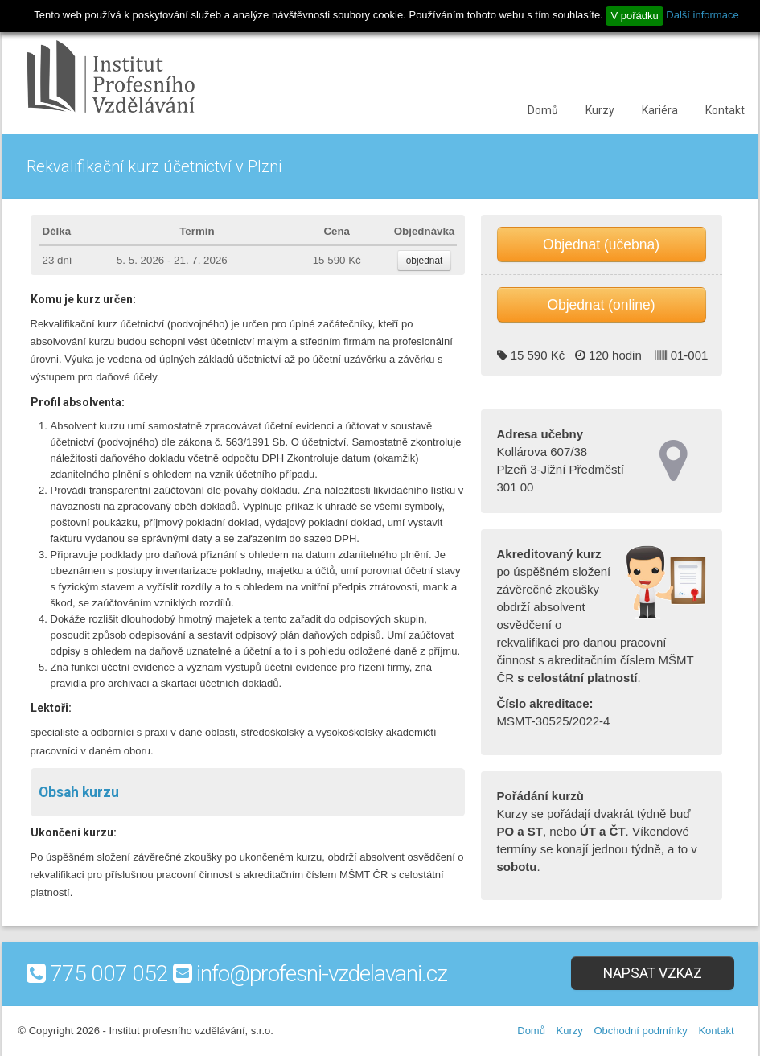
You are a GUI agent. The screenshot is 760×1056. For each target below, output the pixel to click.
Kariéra (660, 110)
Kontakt (725, 110)
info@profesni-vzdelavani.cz (321, 973)
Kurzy (599, 110)
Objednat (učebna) (601, 244)
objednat (424, 260)
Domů (543, 110)
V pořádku (634, 16)
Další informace (702, 15)
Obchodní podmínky (640, 1031)
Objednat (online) (601, 305)
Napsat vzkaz (652, 973)
